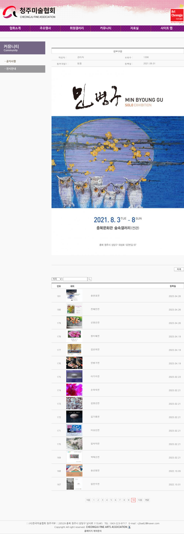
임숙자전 (95, 443)
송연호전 (95, 295)
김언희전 (95, 349)
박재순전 (95, 456)
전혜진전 (95, 308)
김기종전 (95, 416)
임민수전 (95, 483)
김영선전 (95, 403)
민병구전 (95, 362)
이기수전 (95, 376)
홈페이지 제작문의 (93, 531)
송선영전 (95, 470)
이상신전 (95, 430)
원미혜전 (95, 335)
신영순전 (95, 322)
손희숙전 (95, 389)
